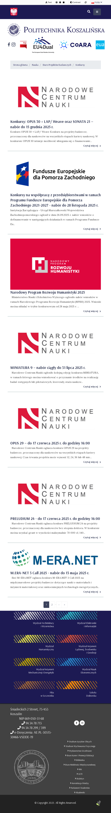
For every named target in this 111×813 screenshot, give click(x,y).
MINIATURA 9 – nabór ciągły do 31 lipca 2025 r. (47, 367)
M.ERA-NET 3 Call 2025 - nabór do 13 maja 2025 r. (49, 572)
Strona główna (20, 64)
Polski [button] (96, 2)
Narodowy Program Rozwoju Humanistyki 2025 (47, 292)
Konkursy (80, 64)
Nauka (35, 64)
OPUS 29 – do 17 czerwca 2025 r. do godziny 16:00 (50, 443)
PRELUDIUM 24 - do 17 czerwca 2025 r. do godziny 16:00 (55, 518)
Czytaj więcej (92, 145)
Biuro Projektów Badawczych (57, 64)
